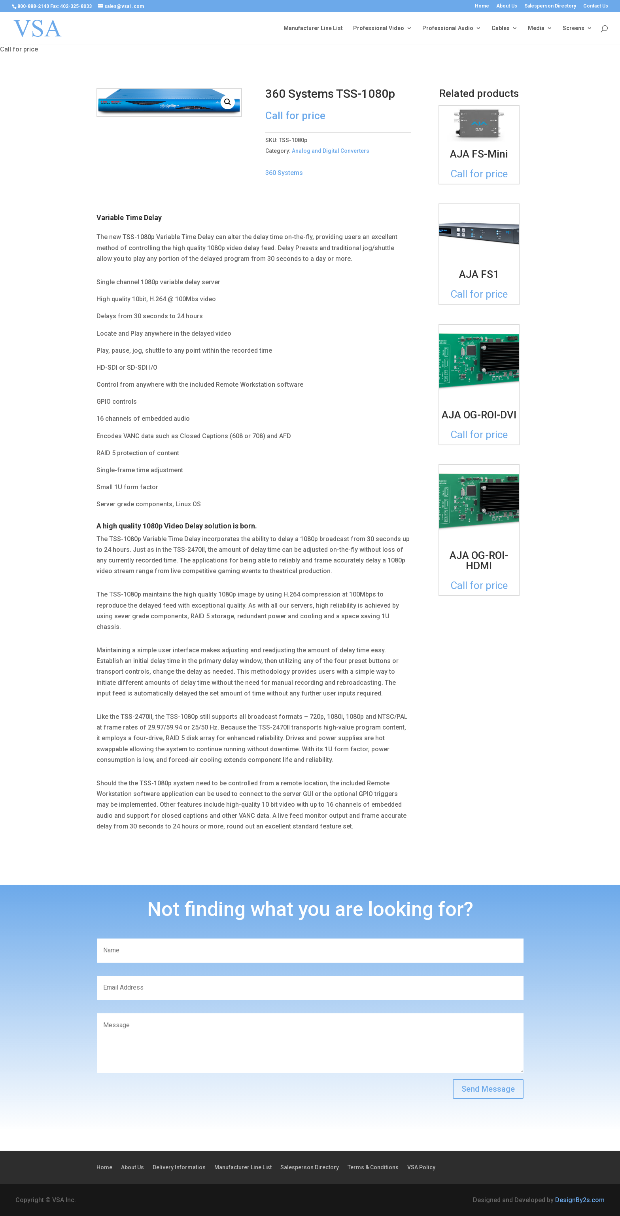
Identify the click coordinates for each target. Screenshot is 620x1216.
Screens (573, 28)
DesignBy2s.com (580, 1200)
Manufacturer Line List (313, 28)
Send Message (488, 1089)
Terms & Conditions (373, 1167)
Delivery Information (179, 1167)
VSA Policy (421, 1167)
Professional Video (378, 28)
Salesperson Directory (550, 6)
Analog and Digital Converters (330, 151)
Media (536, 28)
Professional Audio (447, 28)
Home (482, 6)
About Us (506, 6)
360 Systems (284, 173)
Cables (500, 28)
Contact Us (595, 6)
